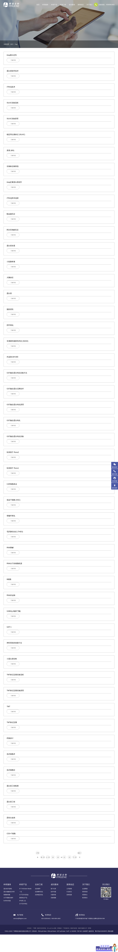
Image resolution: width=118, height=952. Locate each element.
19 (58, 875)
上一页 (48, 875)
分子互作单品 (23, 921)
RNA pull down (42, 948)
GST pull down (61, 948)
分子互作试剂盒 (23, 912)
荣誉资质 (85, 909)
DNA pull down (51, 948)
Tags (16, 44)
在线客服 (114, 481)
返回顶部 (114, 488)
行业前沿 (69, 909)
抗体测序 (37, 906)
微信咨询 (114, 467)
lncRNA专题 (7, 918)
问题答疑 (53, 912)
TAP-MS (79, 948)
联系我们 (85, 915)
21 (64, 875)
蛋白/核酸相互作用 (9, 909)
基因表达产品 (23, 915)
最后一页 (80, 871)
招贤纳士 (85, 912)
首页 (37, 4)
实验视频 (53, 915)
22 (69, 875)
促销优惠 (69, 912)
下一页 (75, 875)
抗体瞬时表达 (39, 909)
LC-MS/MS (73, 948)
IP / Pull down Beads (25, 906)
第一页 (43, 875)
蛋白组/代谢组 (8, 906)
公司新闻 (69, 906)
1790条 (37, 871)
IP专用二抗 (22, 918)
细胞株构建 (7, 912)
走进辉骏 (85, 906)
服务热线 (115, 472)
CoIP (67, 948)
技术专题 (53, 909)
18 (53, 875)
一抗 (20, 909)
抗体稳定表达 (39, 912)
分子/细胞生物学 (8, 915)
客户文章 (53, 906)
